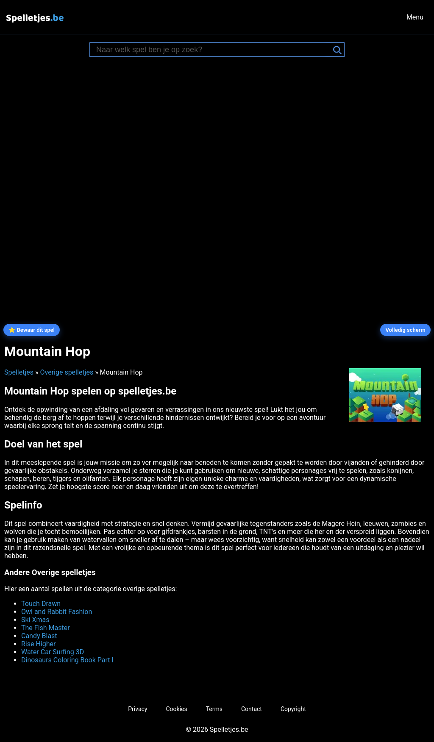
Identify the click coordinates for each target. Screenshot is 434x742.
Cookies (176, 709)
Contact (251, 709)
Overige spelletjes (66, 372)
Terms (214, 709)
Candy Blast (39, 636)
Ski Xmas (35, 620)
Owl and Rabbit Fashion (56, 612)
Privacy (137, 709)
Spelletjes (18, 372)
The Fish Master (45, 628)
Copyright (293, 709)
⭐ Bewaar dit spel (31, 330)
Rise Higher (38, 644)
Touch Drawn (41, 604)
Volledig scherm (405, 330)
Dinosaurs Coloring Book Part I (67, 660)
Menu (414, 17)
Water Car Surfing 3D (52, 652)
